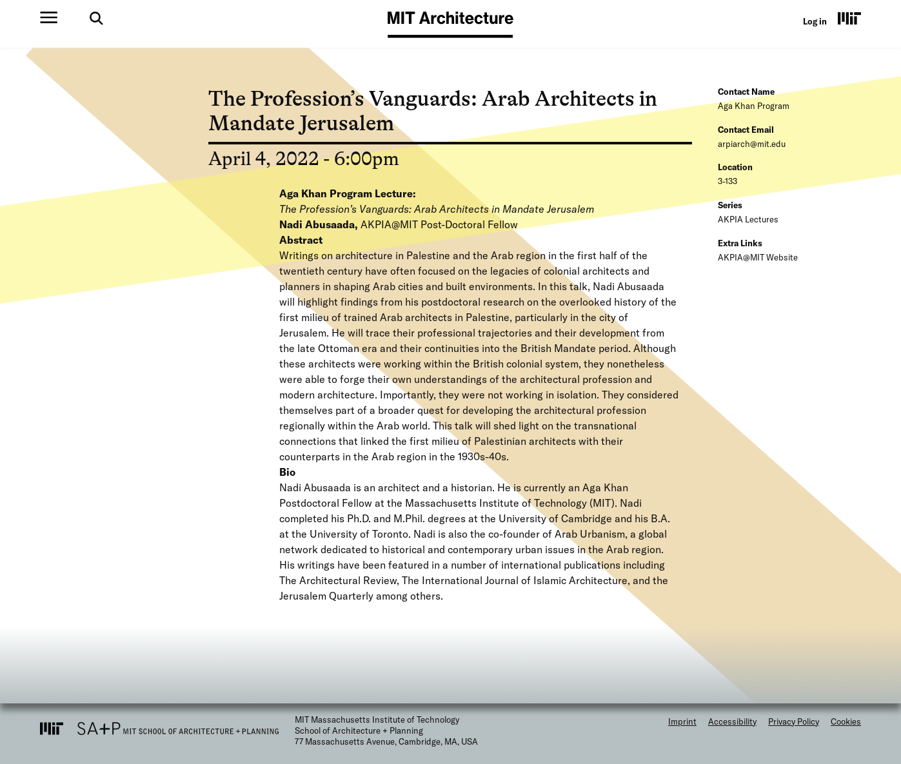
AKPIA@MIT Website (758, 257)
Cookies (846, 721)
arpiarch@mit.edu (752, 144)
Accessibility (732, 721)
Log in (815, 21)
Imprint (682, 721)
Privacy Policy (793, 721)
